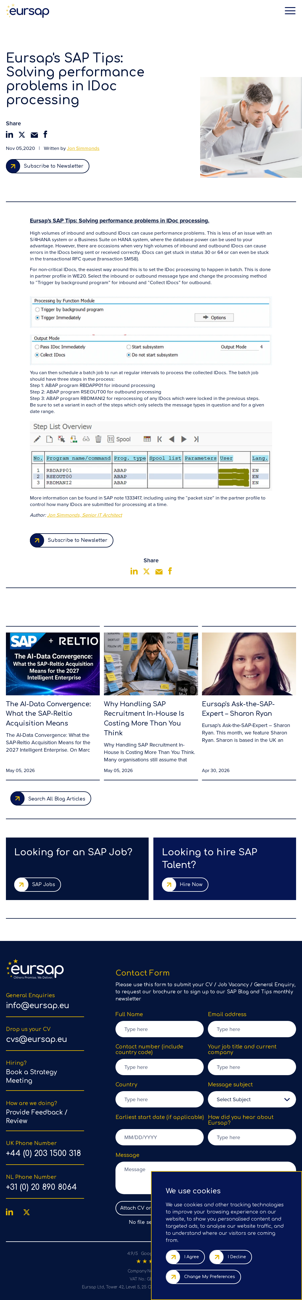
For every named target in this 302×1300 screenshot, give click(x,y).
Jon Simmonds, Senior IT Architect (84, 515)
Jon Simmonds (83, 148)
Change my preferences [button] (209, 1277)
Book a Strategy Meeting (31, 1076)
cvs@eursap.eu (36, 1039)
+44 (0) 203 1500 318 (43, 1153)
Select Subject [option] (233, 1099)
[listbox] (252, 1099)
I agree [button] (191, 1257)
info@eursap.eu (37, 1005)
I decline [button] (237, 1257)
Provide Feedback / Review (37, 1117)
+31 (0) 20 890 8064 (41, 1187)
